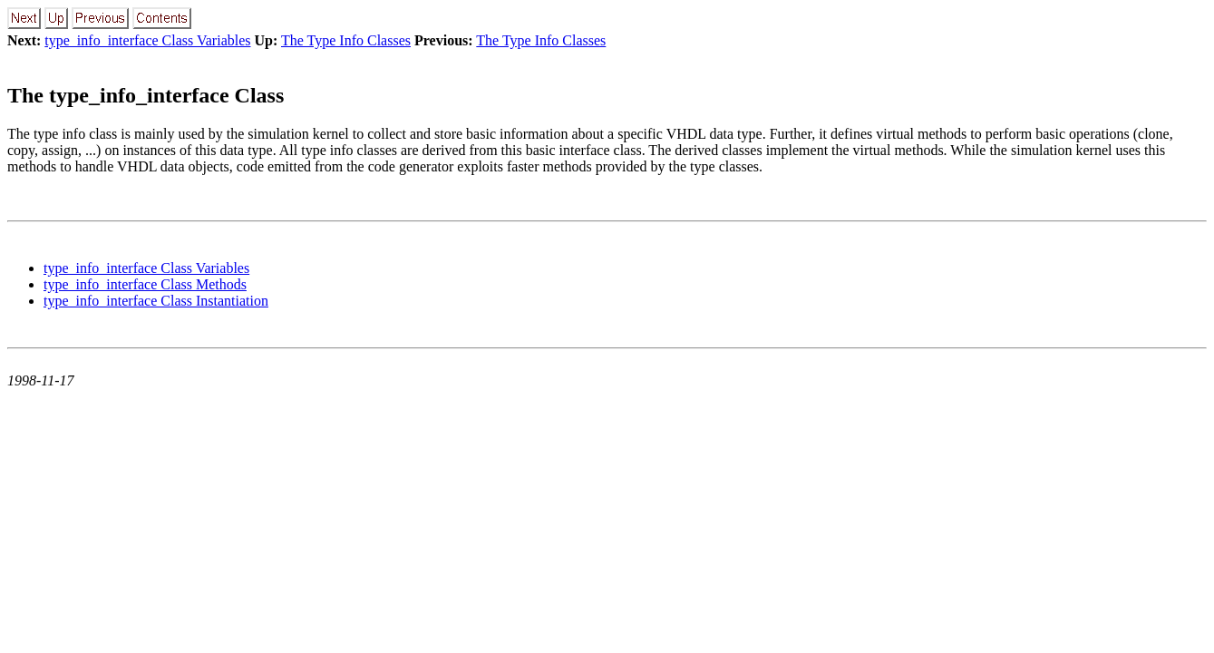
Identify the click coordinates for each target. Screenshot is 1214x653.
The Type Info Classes (346, 40)
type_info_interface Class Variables (147, 40)
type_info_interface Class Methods (145, 284)
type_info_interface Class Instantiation (156, 300)
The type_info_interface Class (145, 95)
